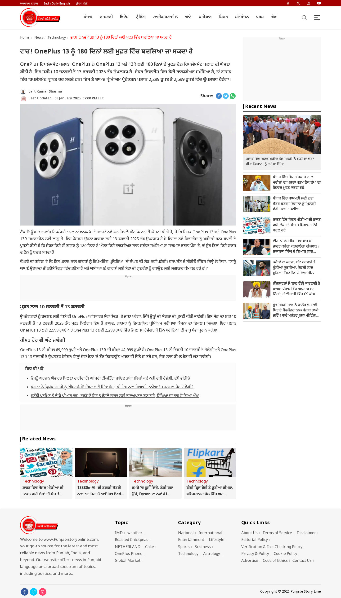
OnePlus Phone (128, 554)
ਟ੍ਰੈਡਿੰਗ (141, 17)
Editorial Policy (254, 540)
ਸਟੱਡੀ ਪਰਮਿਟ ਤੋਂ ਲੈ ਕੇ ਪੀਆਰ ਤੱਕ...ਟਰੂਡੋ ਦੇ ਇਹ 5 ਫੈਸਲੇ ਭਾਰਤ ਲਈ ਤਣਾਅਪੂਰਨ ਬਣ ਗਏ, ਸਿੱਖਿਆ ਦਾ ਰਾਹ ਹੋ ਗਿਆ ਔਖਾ (115, 396)
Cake (149, 547)
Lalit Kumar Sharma (45, 91)
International (210, 533)
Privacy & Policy (255, 554)
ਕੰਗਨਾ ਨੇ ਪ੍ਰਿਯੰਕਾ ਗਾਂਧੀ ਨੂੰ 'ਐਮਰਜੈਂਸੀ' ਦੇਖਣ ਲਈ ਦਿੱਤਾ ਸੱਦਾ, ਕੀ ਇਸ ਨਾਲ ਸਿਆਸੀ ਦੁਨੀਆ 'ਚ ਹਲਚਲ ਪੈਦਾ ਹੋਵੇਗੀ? (112, 387)
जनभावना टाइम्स (29, 3)
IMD (119, 533)
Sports (184, 547)
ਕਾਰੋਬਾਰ (205, 17)
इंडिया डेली (82, 3)
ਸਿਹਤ (223, 17)
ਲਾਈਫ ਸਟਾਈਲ (165, 17)
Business (202, 547)
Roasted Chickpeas (131, 540)
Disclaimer (306, 533)
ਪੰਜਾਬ (88, 17)
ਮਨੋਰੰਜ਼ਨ (242, 17)
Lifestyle (216, 540)
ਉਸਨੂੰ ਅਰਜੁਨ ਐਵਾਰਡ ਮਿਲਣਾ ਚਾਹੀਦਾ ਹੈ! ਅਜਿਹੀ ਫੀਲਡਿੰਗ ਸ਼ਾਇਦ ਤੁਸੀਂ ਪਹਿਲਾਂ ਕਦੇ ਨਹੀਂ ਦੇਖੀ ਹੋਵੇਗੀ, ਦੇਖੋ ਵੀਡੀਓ (110, 378)
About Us (249, 533)
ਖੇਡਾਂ (274, 17)
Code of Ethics (275, 560)
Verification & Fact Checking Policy (271, 547)
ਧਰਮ (260, 17)
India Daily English (57, 3)
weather (134, 533)
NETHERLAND (127, 547)
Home (25, 37)
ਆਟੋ (188, 17)
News (38, 37)
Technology (57, 37)
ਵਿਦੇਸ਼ (124, 17)
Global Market (127, 560)
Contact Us (302, 560)
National (186, 533)
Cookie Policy (285, 554)
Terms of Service (277, 533)
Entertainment (191, 540)
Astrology (211, 554)
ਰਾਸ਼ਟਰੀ (106, 17)
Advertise (249, 560)
